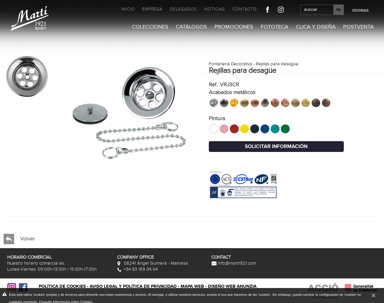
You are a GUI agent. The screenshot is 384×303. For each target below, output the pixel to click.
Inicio (128, 9)
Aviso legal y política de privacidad (133, 286)
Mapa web (192, 286)
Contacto (244, 9)
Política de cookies (62, 286)
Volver (19, 239)
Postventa (358, 27)
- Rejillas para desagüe (275, 64)
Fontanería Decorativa (230, 64)
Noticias (214, 9)
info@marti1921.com (233, 263)
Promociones (233, 27)
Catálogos (191, 27)
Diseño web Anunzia (232, 286)
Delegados (183, 9)
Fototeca (274, 27)
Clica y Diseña (316, 27)
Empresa (152, 9)
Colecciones (150, 27)
